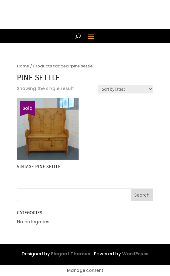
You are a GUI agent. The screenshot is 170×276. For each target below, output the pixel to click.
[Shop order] (125, 89)
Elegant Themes (70, 254)
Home (23, 66)
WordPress (135, 254)
